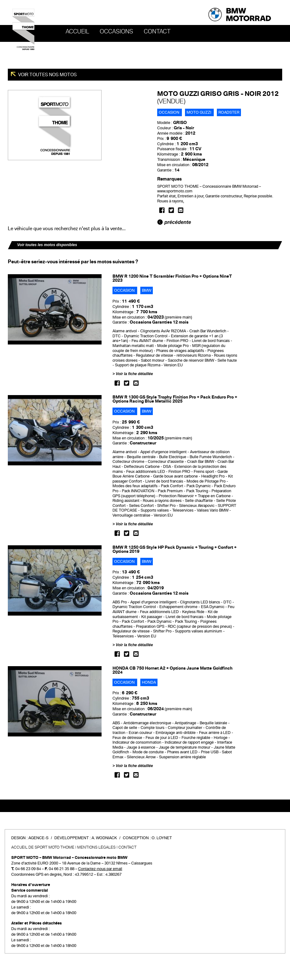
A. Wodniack (104, 838)
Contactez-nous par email (100, 869)
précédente (174, 222)
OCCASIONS (116, 31)
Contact (157, 31)
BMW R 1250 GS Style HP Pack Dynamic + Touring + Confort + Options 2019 (174, 549)
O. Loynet (162, 838)
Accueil (77, 31)
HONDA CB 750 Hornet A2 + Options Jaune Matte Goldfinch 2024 (172, 670)
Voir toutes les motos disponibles (47, 245)
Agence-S (38, 838)
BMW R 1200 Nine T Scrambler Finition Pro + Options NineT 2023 (172, 278)
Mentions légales (96, 847)
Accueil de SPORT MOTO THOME (42, 847)
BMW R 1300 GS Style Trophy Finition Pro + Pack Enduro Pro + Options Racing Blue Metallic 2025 (174, 399)
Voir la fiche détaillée (134, 374)
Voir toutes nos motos (47, 74)
